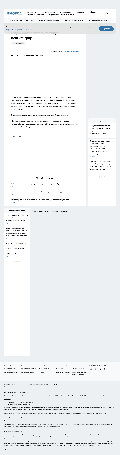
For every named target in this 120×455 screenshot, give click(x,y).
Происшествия (18, 44)
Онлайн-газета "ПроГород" (62, 372)
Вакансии (80, 12)
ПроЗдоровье (65, 12)
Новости (31, 386)
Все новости (31, 12)
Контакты (7, 386)
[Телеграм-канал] (100, 369)
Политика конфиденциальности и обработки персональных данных (23, 438)
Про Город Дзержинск (27, 365)
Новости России (48, 12)
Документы (41, 372)
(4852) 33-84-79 (18, 404)
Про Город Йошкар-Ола (61, 365)
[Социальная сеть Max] (105, 369)
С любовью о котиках (35, 15)
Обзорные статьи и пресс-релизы (38, 384)
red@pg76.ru (26, 404)
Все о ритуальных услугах (73, 20)
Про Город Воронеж (9, 365)
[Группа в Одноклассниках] (95, 369)
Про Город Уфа (59, 368)
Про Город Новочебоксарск (28, 368)
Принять (106, 29)
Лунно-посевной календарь (99, 20)
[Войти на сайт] (112, 13)
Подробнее (74, 436)
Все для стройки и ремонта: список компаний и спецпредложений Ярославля (45, 201)
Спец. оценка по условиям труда (13, 431)
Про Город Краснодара (27, 372)
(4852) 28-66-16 (22, 402)
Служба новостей (71, 51)
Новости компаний (9, 384)
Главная (56, 386)
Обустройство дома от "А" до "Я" (62, 15)
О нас (55, 384)
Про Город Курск (76, 365)
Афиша (93, 12)
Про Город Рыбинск (43, 368)
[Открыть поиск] (107, 13)
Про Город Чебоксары (78, 368)
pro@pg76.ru (29, 402)
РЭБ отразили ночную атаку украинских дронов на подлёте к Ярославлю (45, 185)
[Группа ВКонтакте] (90, 369)
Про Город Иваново (43, 365)
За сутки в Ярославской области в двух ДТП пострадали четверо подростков (45, 193)
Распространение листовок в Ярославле (15, 417)
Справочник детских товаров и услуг (20, 20)
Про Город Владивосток (10, 372)
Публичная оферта (9, 377)
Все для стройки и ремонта (49, 20)
